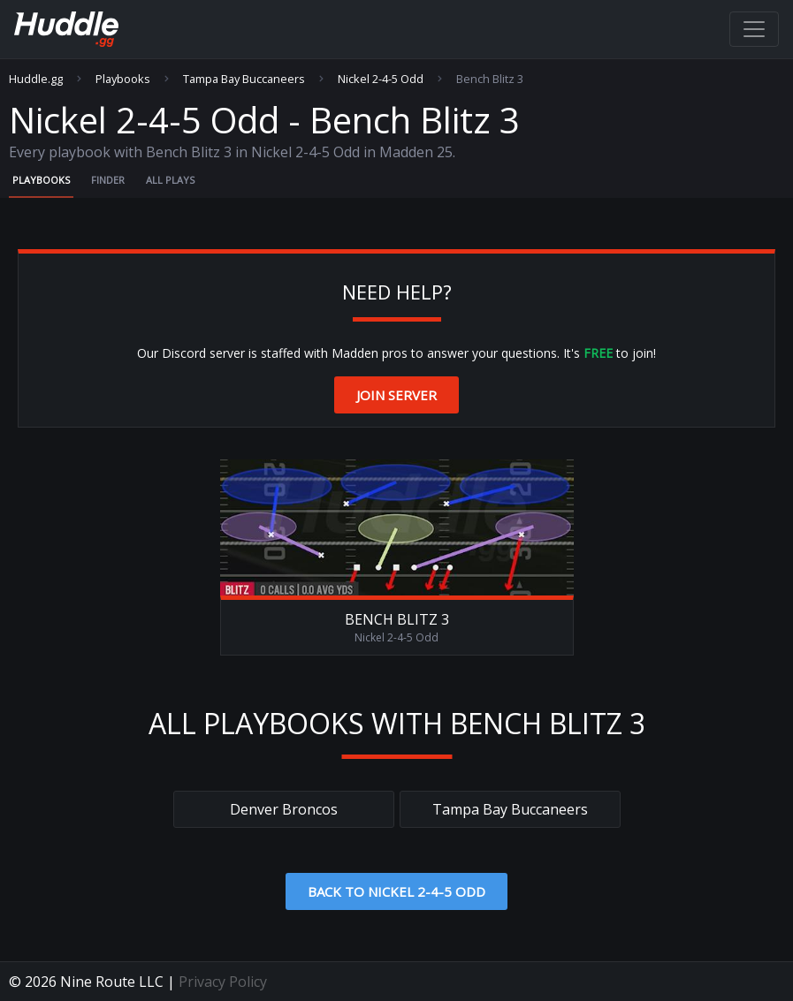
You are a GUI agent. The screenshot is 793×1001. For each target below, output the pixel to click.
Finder (108, 179)
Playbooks (122, 79)
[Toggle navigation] (754, 29)
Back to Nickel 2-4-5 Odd (396, 891)
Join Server (396, 395)
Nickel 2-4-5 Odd (380, 79)
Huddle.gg (36, 79)
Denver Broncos (284, 809)
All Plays (170, 179)
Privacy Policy (223, 981)
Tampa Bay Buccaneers (244, 79)
